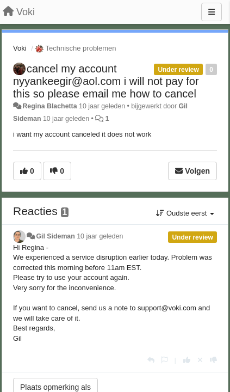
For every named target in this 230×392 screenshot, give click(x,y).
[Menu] (211, 12)
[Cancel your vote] (200, 360)
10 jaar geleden (100, 236)
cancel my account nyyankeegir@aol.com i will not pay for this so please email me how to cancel (106, 81)
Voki (20, 48)
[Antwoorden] (150, 360)
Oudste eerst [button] (185, 213)
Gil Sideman (55, 236)
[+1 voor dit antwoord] (186, 360)
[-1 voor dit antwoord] (213, 360)
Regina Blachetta (49, 106)
